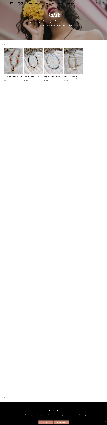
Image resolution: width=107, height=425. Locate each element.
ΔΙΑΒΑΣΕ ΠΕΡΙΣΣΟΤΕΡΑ (61, 422)
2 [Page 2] (7, 397)
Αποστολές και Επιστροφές (33, 415)
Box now (53, 415)
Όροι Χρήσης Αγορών (62, 415)
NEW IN (30, 3)
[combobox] (92, 45)
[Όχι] (105, 421)
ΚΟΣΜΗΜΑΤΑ (38, 3)
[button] (93, 3)
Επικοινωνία (76, 415)
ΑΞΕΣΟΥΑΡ (60, 3)
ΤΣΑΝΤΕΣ (46, 3)
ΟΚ (46, 422)
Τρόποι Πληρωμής (45, 415)
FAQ (70, 415)
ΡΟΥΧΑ (53, 3)
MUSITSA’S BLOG (70, 3)
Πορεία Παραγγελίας (85, 415)
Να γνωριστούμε (21, 415)
